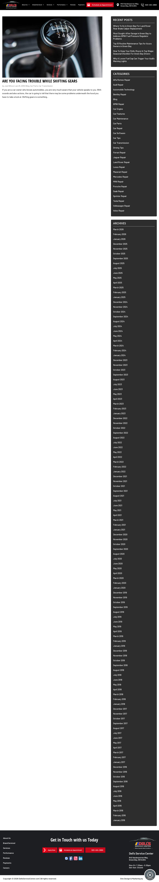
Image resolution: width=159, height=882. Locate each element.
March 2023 (118, 403)
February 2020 (119, 583)
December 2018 (120, 650)
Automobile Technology (123, 89)
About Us (27, 5)
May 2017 (117, 742)
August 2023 (118, 379)
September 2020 (120, 549)
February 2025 (119, 292)
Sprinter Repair (120, 196)
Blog (27, 86)
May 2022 (117, 452)
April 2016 (117, 805)
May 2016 (117, 801)
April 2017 (117, 747)
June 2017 (117, 738)
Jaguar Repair (119, 157)
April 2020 (117, 573)
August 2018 (118, 670)
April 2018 (117, 689)
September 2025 (120, 258)
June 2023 (118, 389)
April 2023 (117, 399)
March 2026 (118, 229)
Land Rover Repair (121, 162)
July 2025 (117, 268)
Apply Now (52, 850)
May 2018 (117, 684)
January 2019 (119, 646)
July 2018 (117, 675)
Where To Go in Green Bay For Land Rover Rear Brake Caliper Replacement (132, 27)
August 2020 (118, 554)
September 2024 (120, 316)
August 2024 (119, 321)
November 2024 (120, 307)
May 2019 (117, 626)
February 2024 (119, 350)
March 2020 (118, 578)
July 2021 (117, 500)
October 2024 (119, 311)
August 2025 (118, 263)
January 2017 (119, 762)
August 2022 (118, 437)
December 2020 (120, 534)
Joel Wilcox (9, 86)
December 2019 (120, 592)
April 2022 (117, 457)
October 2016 (119, 776)
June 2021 (117, 505)
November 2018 (120, 655)
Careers (6, 868)
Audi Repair (118, 84)
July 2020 (117, 558)
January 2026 (119, 239)
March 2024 (118, 345)
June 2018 (117, 679)
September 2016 (120, 781)
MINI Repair (118, 181)
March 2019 (118, 636)
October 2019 (119, 602)
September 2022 (120, 432)
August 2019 (118, 612)
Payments (82, 5)
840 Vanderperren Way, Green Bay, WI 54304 (138, 858)
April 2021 (117, 515)
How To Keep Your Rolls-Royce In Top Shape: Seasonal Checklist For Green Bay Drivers (133, 52)
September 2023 (120, 374)
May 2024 (117, 336)
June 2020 (118, 563)
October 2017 (119, 718)
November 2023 (120, 365)
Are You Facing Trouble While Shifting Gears (39, 81)
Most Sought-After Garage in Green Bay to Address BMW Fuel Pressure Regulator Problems (132, 36)
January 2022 (119, 471)
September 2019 (120, 607)
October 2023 (119, 370)
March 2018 (118, 694)
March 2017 (118, 752)
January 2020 (119, 587)
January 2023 (119, 413)
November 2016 (120, 771)
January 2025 (119, 297)
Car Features (119, 113)
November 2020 (120, 539)
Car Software (119, 133)
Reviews (73, 5)
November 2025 (120, 248)
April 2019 (117, 631)
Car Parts (34, 86)
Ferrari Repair (119, 152)
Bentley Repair (119, 94)
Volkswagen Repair (121, 206)
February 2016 (119, 815)
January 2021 (119, 529)
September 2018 (120, 665)
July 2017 (117, 733)
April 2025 (117, 282)
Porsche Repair (120, 186)
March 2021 (118, 520)
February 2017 (119, 757)
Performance (62, 5)
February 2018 (119, 699)
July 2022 (117, 442)
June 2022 (118, 447)
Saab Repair (118, 191)
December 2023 (120, 360)
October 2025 (119, 253)
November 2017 (120, 713)
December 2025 (120, 244)
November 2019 (120, 597)
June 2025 (118, 273)
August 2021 (118, 495)
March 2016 (118, 810)
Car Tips (117, 138)
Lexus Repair (119, 167)
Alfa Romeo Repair (121, 80)
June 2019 (117, 621)
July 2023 (117, 384)
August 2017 (118, 728)
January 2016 (119, 820)
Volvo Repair (118, 210)
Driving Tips (118, 147)
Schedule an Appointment (102, 6)
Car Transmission (46, 86)
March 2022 (118, 462)
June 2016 (117, 796)
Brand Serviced (39, 5)
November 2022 (120, 423)
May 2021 (117, 510)
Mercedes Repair (120, 176)
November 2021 (120, 481)
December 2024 (120, 302)
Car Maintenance (120, 118)
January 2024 (119, 355)
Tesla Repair (118, 201)
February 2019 (119, 641)
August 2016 (118, 786)
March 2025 (118, 287)
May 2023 (117, 394)
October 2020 (119, 544)
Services (51, 5)
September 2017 (120, 723)
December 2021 (120, 476)
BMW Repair (118, 104)
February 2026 (119, 234)
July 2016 (117, 791)
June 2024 (118, 331)
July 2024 (117, 326)
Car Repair (117, 128)
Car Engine (118, 109)
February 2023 (119, 408)
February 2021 (119, 524)
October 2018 (119, 660)
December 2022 (120, 418)
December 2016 (120, 767)
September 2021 (120, 491)
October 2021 (119, 486)
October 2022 (119, 428)
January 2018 (119, 704)
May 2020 (117, 568)
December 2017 (120, 709)
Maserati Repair (120, 172)
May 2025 (117, 277)
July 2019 (117, 617)
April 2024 (117, 340)
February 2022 (119, 466)
